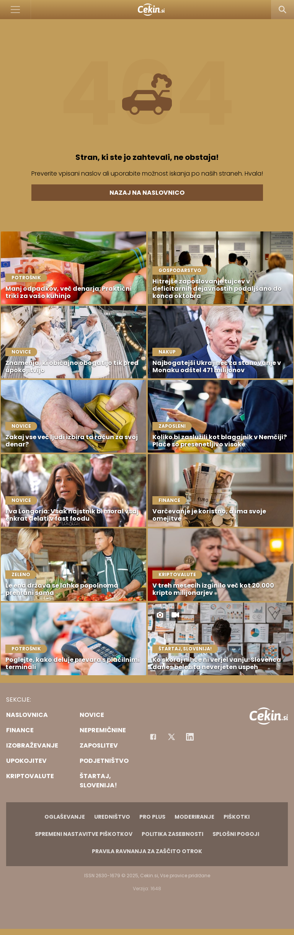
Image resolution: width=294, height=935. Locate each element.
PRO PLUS (152, 817)
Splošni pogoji (235, 834)
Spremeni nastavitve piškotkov (83, 834)
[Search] (282, 9)
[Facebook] (153, 737)
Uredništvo (112, 817)
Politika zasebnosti (172, 834)
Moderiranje (194, 817)
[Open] (15, 9)
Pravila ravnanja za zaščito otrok (147, 851)
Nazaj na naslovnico (147, 192)
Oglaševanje (64, 817)
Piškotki (237, 817)
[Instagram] (190, 737)
